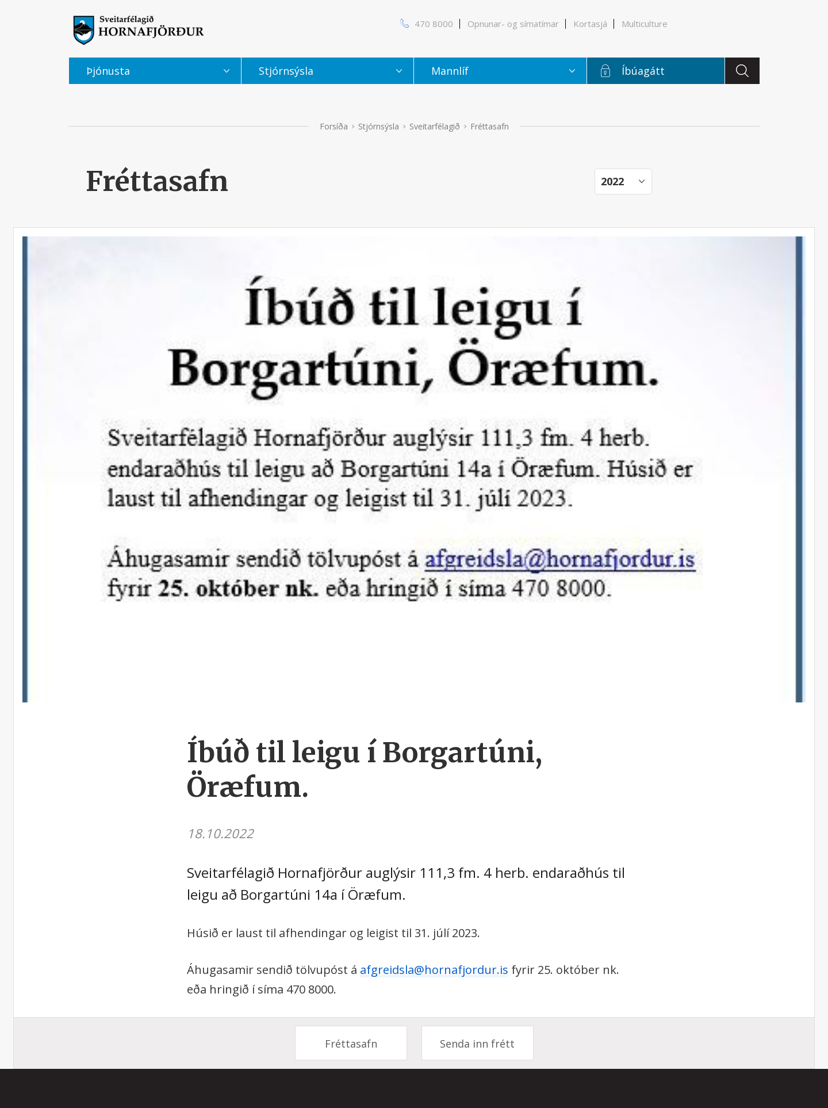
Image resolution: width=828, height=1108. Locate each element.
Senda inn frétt (477, 1043)
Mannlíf (450, 71)
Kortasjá (590, 23)
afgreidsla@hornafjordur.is (434, 969)
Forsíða (334, 126)
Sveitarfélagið (434, 126)
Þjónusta (108, 71)
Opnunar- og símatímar (513, 23)
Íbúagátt (643, 71)
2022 (612, 181)
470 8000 (434, 23)
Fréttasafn (351, 1043)
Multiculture (645, 23)
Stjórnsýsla (378, 126)
